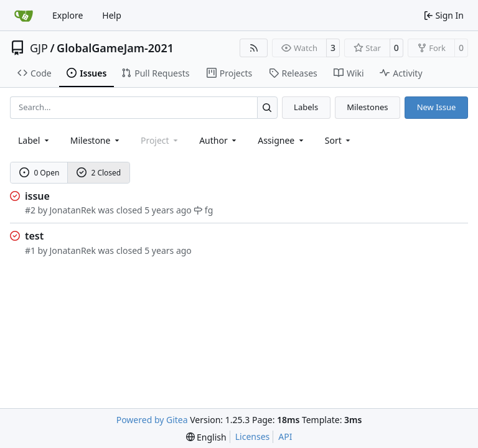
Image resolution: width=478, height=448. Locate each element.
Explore (67, 15)
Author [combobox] (218, 140)
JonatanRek (73, 210)
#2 (30, 210)
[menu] (339, 140)
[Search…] (267, 107)
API (285, 436)
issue (37, 196)
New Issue (436, 107)
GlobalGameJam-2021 (115, 48)
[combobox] (34, 140)
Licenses (252, 436)
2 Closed (99, 172)
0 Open (39, 172)
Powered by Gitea (152, 420)
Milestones (367, 107)
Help (111, 15)
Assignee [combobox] (282, 140)
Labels (306, 107)
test (34, 236)
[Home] (23, 15)
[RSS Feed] (254, 48)
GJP (39, 48)
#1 (30, 250)
